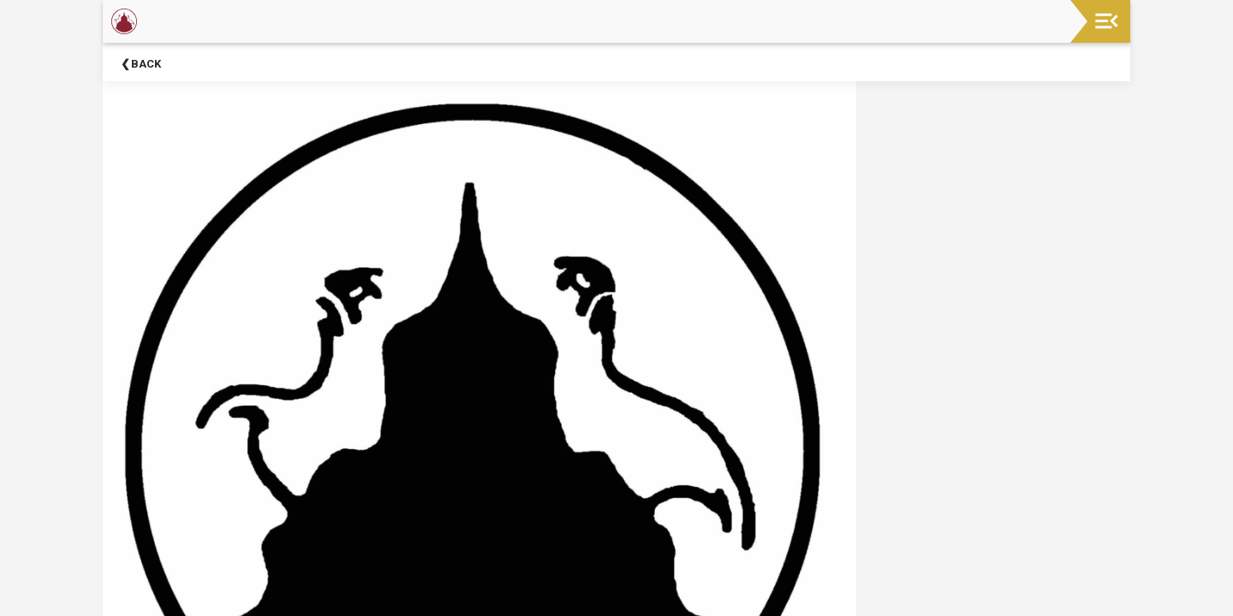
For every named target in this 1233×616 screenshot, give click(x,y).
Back (146, 63)
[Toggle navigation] (1107, 21)
